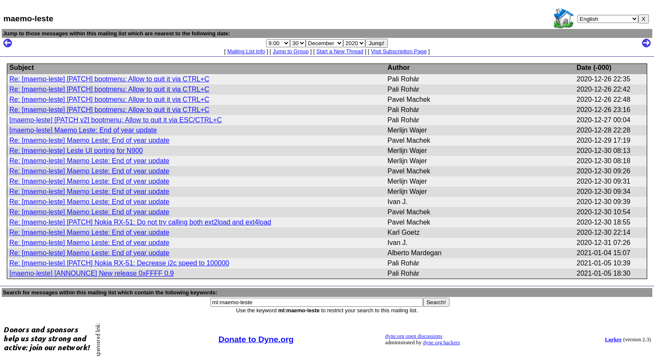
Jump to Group (291, 51)
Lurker (613, 340)
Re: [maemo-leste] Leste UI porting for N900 (76, 150)
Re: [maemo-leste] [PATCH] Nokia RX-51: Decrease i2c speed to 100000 (119, 263)
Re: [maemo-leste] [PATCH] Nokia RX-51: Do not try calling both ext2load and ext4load (140, 222)
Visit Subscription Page (399, 51)
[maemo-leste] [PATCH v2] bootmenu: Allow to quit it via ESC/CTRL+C (115, 120)
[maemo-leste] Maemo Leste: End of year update (83, 130)
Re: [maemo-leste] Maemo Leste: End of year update (89, 140)
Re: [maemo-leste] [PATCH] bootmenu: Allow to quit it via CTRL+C (109, 79)
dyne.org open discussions (413, 336)
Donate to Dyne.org (256, 339)
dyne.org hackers (441, 343)
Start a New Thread (340, 51)
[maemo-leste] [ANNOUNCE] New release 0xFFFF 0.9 (91, 273)
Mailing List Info (246, 51)
